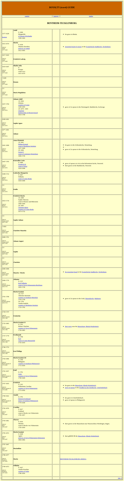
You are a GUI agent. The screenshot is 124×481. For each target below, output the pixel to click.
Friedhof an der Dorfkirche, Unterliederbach (93, 388)
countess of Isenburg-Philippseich (29, 363)
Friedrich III (22, 164)
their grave (68, 326)
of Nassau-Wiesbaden (25, 36)
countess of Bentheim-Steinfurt (28, 305)
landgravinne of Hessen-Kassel (28, 113)
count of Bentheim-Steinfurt (27, 146)
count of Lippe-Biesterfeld (26, 341)
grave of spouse (70, 388)
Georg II (21, 152)
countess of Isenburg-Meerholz (28, 297)
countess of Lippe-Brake (26, 209)
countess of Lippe (23, 105)
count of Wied (22, 166)
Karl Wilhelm (22, 283)
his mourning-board (71, 272)
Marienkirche (89, 298)
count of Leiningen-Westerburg (28, 154)
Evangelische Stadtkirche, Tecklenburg (98, 47)
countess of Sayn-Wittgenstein (27, 328)
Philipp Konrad (23, 144)
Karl (19, 339)
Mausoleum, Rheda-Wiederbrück (88, 326)
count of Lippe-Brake (25, 179)
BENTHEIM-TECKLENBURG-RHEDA (73, 459)
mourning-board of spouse (73, 47)
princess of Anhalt (24, 48)
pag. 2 (120, 478)
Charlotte (21, 111)
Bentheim (4, 37)
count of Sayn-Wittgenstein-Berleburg (30, 285)
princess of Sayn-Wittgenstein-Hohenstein (31, 438)
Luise (20, 374)
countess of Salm (23, 471)
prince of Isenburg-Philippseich (28, 401)
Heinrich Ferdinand (24, 399)
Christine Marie (23, 207)
